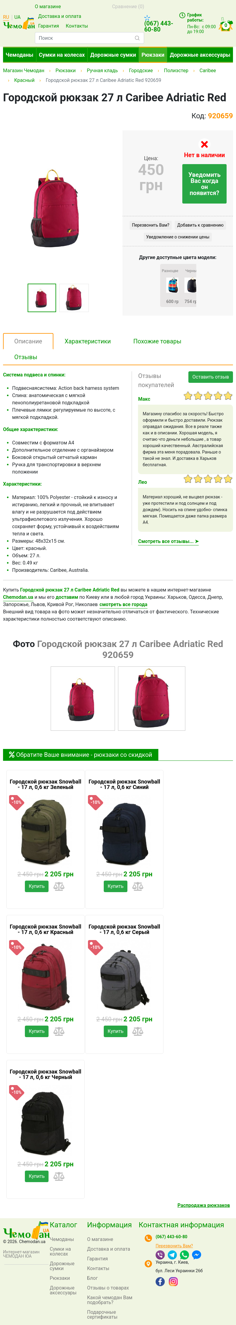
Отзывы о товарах (108, 1288)
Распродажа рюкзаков (203, 1205)
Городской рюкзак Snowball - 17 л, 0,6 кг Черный (45, 1074)
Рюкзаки (152, 55)
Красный (24, 80)
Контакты (77, 26)
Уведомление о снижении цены (178, 236)
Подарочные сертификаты (102, 1314)
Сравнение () (128, 6)
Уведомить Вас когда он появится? (204, 184)
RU (6, 17)
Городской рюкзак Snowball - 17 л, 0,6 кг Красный (45, 929)
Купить (37, 886)
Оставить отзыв (210, 377)
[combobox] (89, 38)
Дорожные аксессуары (200, 55)
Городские (141, 70)
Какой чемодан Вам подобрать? (110, 1300)
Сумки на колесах (62, 55)
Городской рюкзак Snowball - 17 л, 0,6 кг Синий (124, 784)
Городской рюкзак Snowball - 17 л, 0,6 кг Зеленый (45, 784)
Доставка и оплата (59, 16)
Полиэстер (176, 70)
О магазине (48, 6)
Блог (92, 1278)
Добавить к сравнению (200, 225)
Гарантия (48, 26)
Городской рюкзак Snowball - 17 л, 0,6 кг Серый (124, 929)
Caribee (208, 70)
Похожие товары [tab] (157, 341)
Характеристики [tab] (88, 341)
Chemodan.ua (18, 597)
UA (17, 17)
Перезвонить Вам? (150, 225)
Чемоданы (20, 55)
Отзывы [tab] (25, 357)
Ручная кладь (102, 70)
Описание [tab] (28, 341)
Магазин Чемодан (23, 70)
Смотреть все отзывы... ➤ (168, 541)
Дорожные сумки (113, 55)
